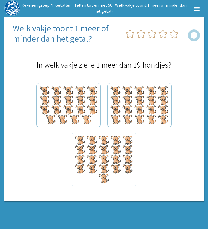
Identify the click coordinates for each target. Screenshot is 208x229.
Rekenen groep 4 (37, 5)
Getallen (63, 5)
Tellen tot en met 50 (93, 5)
